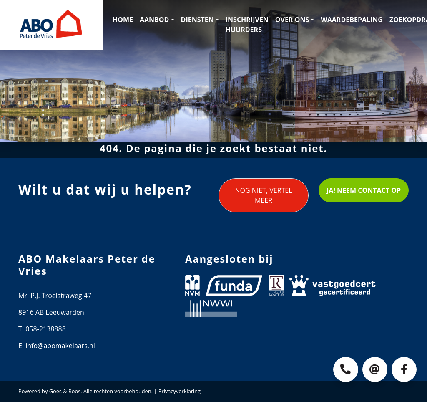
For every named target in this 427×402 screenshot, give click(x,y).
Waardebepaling (352, 19)
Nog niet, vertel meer (263, 195)
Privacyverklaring (179, 391)
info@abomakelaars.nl (60, 345)
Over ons (292, 19)
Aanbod (154, 19)
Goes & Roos (65, 391)
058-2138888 (45, 329)
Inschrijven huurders (247, 24)
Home (123, 19)
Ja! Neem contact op (364, 190)
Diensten (197, 19)
